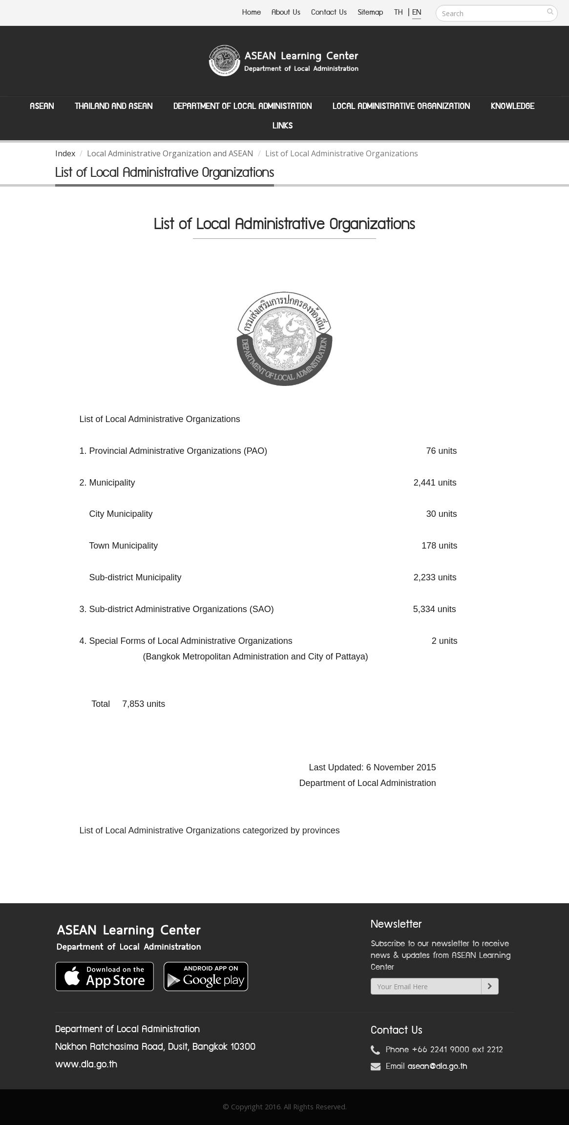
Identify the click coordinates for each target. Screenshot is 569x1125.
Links (283, 126)
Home (251, 12)
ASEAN (42, 106)
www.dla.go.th (86, 1064)
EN (416, 12)
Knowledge (512, 106)
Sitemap (370, 12)
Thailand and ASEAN (113, 106)
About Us (286, 12)
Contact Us (329, 12)
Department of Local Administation (242, 106)
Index (65, 153)
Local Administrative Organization (401, 106)
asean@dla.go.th (437, 1066)
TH (399, 12)
